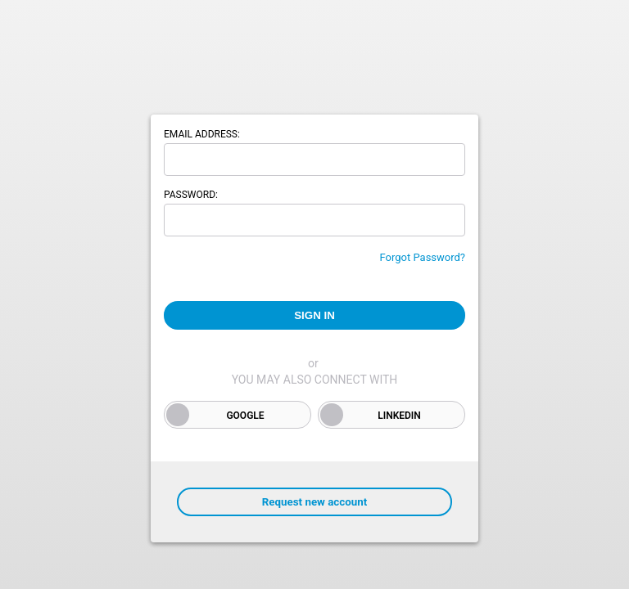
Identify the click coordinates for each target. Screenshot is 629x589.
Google (245, 415)
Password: (191, 194)
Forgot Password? (422, 257)
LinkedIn (399, 415)
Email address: (202, 134)
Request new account (314, 502)
